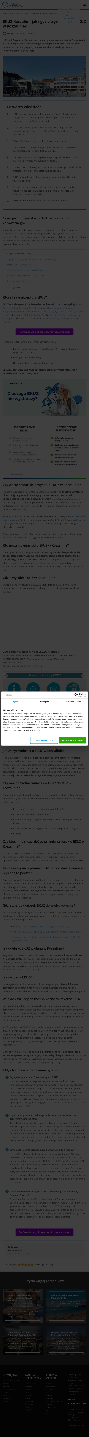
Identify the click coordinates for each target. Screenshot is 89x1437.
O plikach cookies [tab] (73, 702)
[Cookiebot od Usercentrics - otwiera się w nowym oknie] (76, 695)
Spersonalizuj (44, 740)
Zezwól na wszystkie (72, 740)
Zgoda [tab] (15, 702)
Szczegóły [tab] (44, 702)
